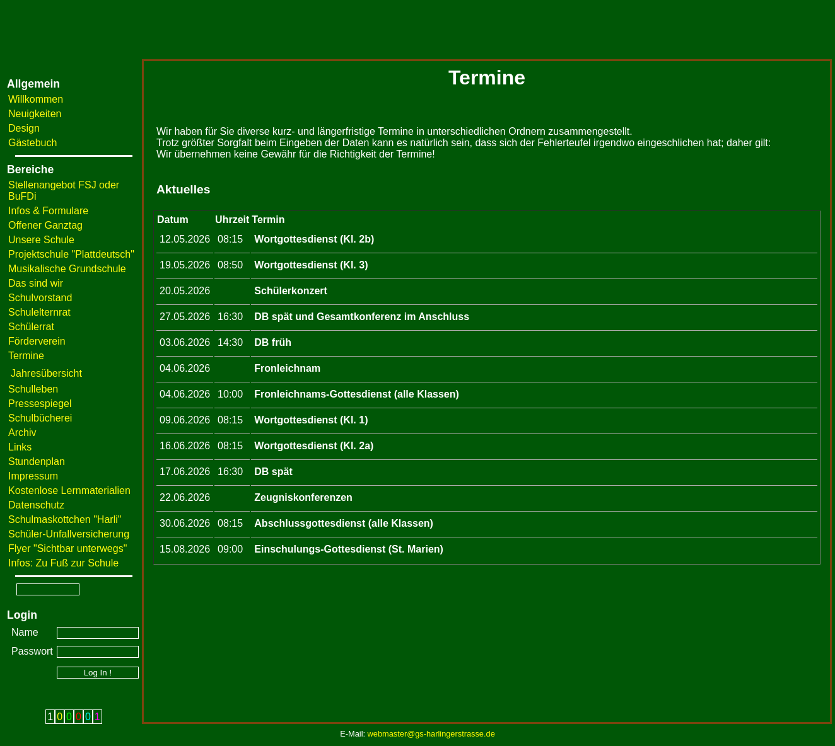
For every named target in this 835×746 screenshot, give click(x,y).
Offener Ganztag (45, 225)
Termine (26, 355)
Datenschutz (36, 505)
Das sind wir (35, 283)
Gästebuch (32, 142)
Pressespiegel (40, 403)
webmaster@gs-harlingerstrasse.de (431, 733)
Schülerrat (31, 326)
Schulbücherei (40, 418)
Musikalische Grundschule (67, 268)
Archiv (22, 432)
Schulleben (33, 389)
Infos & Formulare (48, 210)
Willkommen (35, 99)
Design (24, 128)
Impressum (33, 476)
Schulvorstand (40, 297)
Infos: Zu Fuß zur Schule (63, 563)
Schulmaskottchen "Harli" (64, 519)
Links (20, 447)
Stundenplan (36, 461)
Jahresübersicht (46, 373)
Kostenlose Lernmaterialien (69, 490)
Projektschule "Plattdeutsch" (71, 254)
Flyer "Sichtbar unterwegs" (67, 548)
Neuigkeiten (35, 113)
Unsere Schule (41, 239)
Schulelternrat (39, 312)
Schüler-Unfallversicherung (68, 534)
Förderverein (37, 341)
